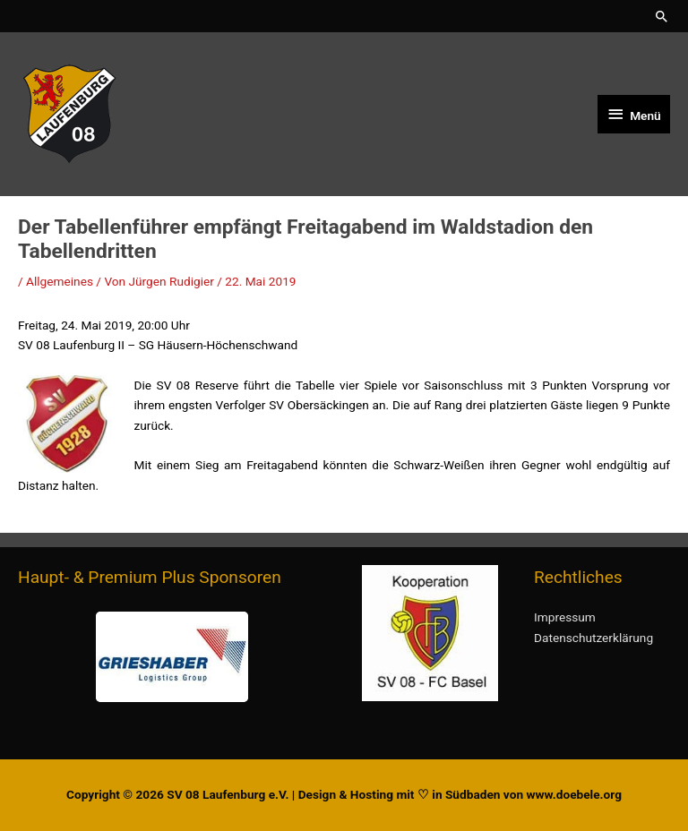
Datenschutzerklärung (593, 637)
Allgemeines (59, 281)
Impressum (565, 617)
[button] (662, 16)
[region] (172, 657)
